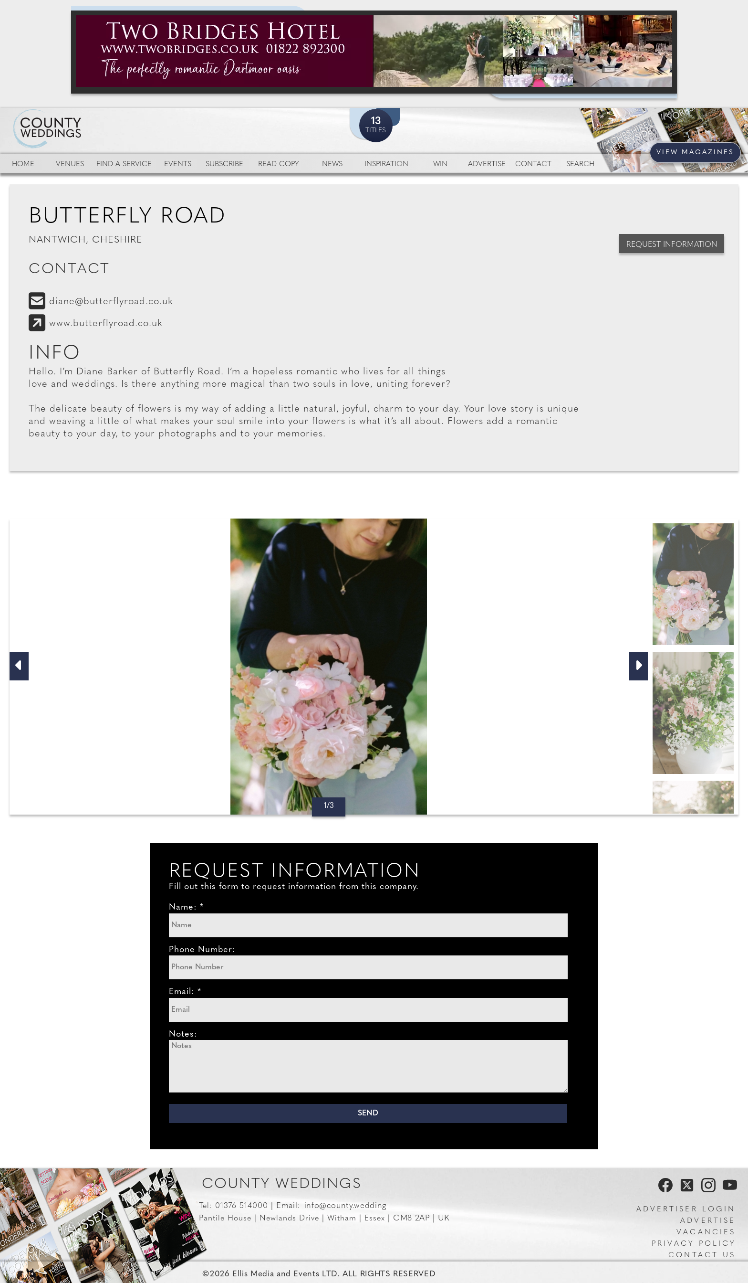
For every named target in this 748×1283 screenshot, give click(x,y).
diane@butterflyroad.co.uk (111, 302)
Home (23, 164)
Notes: (183, 1034)
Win (440, 164)
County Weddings (282, 1184)
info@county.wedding (345, 1206)
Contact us (702, 1255)
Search (580, 164)
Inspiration (386, 164)
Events (177, 164)
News (332, 164)
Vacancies (706, 1232)
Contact (533, 164)
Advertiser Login (686, 1209)
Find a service (124, 164)
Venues (70, 164)
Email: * (185, 992)
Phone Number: (202, 949)
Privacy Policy (694, 1244)
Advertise (487, 164)
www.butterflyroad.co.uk (106, 324)
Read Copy (278, 164)
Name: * (186, 907)
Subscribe (224, 164)
